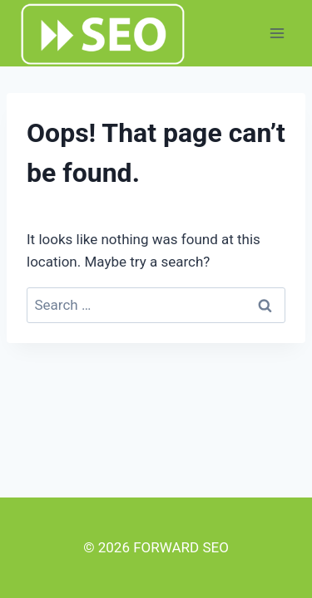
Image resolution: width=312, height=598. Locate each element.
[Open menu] (276, 33)
